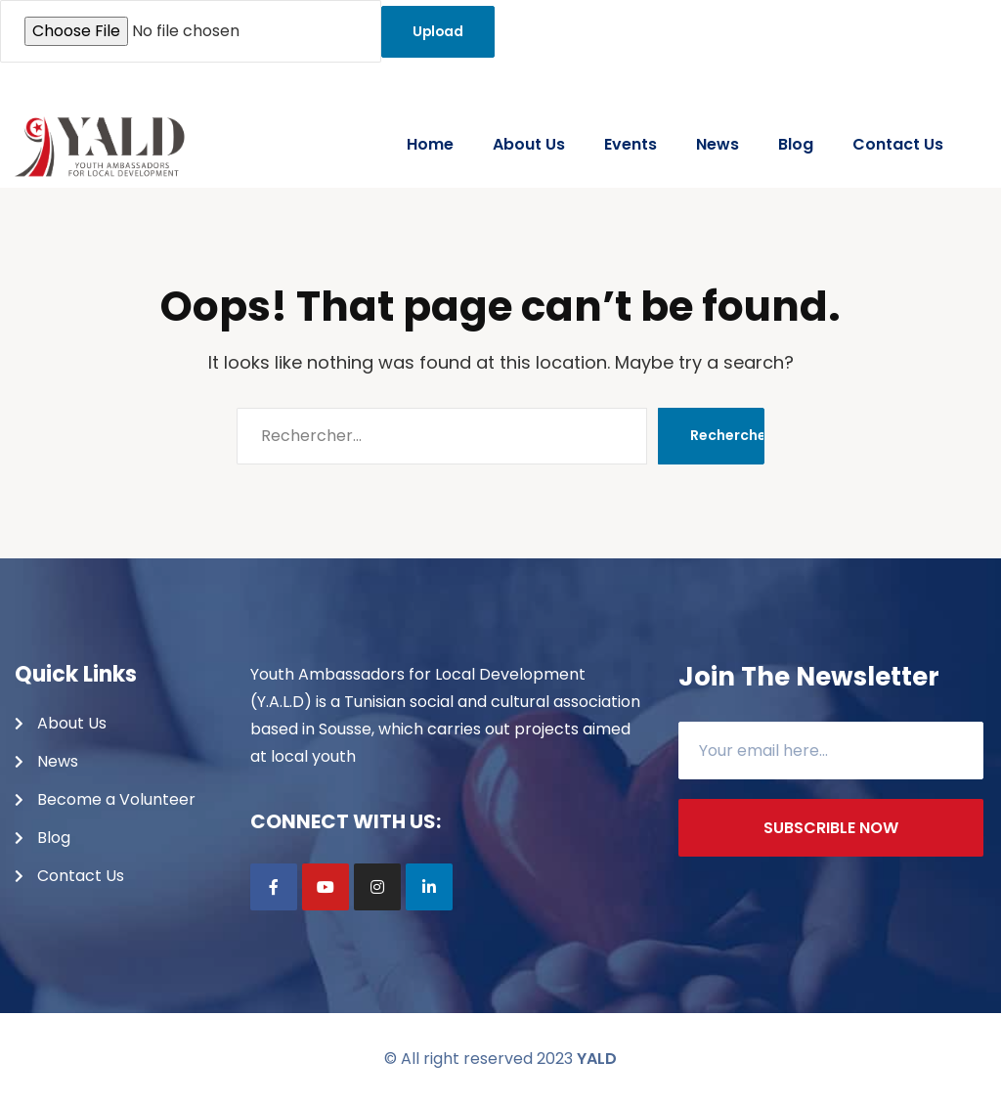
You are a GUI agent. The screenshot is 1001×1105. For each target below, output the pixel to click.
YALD (597, 1058)
